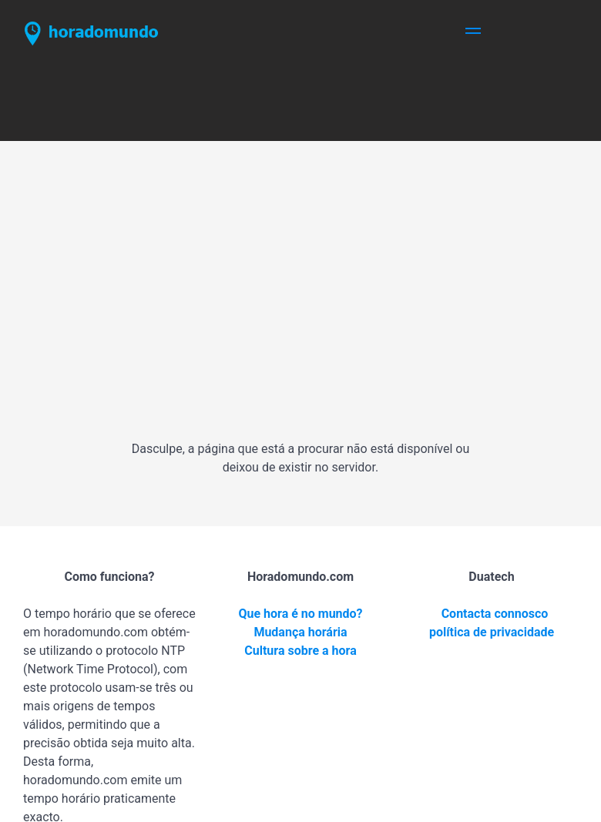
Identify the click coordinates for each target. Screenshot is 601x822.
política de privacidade (491, 632)
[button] (473, 33)
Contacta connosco (495, 613)
